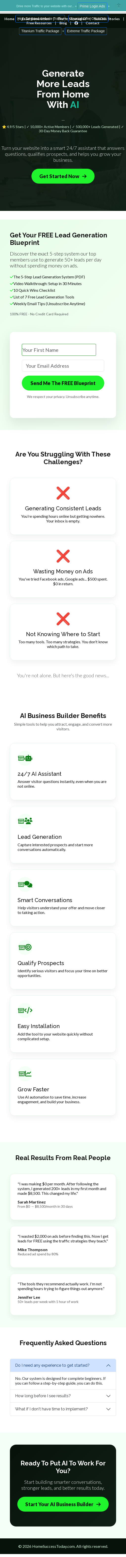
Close (119, 5)
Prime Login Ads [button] (92, 6)
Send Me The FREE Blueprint (63, 383)
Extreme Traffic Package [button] (86, 31)
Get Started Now (63, 176)
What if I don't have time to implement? (51, 1409)
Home (9, 19)
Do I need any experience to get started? (52, 1365)
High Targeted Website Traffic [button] (40, 19)
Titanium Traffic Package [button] (40, 31)
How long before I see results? (43, 1396)
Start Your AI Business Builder (63, 1504)
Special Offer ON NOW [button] (88, 19)
